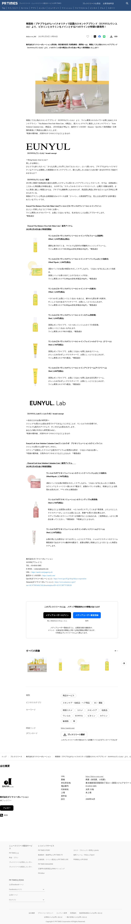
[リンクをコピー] (116, 36)
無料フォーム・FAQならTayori (84, 855)
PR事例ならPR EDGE (80, 859)
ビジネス (93, 8)
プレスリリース (16, 757)
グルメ (102, 8)
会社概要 (32, 913)
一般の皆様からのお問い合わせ (76, 917)
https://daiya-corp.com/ (94, 776)
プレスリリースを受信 (91, 3)
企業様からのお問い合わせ (53, 917)
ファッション (67, 8)
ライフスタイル (81, 8)
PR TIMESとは (14, 853)
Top (3, 8)
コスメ (80, 710)
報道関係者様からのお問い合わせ (90, 913)
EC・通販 (98, 703)
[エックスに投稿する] (95, 36)
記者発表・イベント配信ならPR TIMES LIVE (53, 859)
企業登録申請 (108, 3)
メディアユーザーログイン (57, 615)
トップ (4, 757)
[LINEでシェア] (104, 36)
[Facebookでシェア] (99, 36)
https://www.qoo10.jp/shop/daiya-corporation (70, 579)
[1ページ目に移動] (115, 650)
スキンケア (92, 710)
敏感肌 (66, 721)
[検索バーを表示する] (127, 3)
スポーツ (111, 8)
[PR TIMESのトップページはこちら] (31, 3)
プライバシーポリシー (45, 913)
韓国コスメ (67, 710)
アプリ (33, 8)
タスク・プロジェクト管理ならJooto (86, 850)
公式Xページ (13, 895)
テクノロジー (13, 8)
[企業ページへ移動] (8, 783)
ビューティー (53, 8)
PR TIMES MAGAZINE (45, 864)
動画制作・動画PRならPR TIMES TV (50, 855)
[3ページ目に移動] (117, 650)
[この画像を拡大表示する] (37, 664)
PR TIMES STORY (44, 850)
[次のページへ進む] (123, 663)
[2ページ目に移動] (116, 650)
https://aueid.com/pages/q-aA (41, 572)
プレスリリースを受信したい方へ (20, 862)
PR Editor (41, 873)
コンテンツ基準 (61, 913)
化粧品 (104, 710)
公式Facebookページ (16, 884)
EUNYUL (79, 716)
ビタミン (91, 716)
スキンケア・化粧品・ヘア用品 (76, 703)
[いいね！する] (88, 36)
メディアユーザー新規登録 (86, 615)
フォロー (7, 808)
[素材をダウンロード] (111, 36)
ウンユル (66, 716)
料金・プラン (13, 857)
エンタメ (42, 8)
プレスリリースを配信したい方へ (20, 867)
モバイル (24, 8)
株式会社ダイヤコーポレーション (38, 757)
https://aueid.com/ (48, 575)
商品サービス (68, 696)
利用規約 (73, 913)
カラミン (104, 716)
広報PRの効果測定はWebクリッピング (51, 869)
